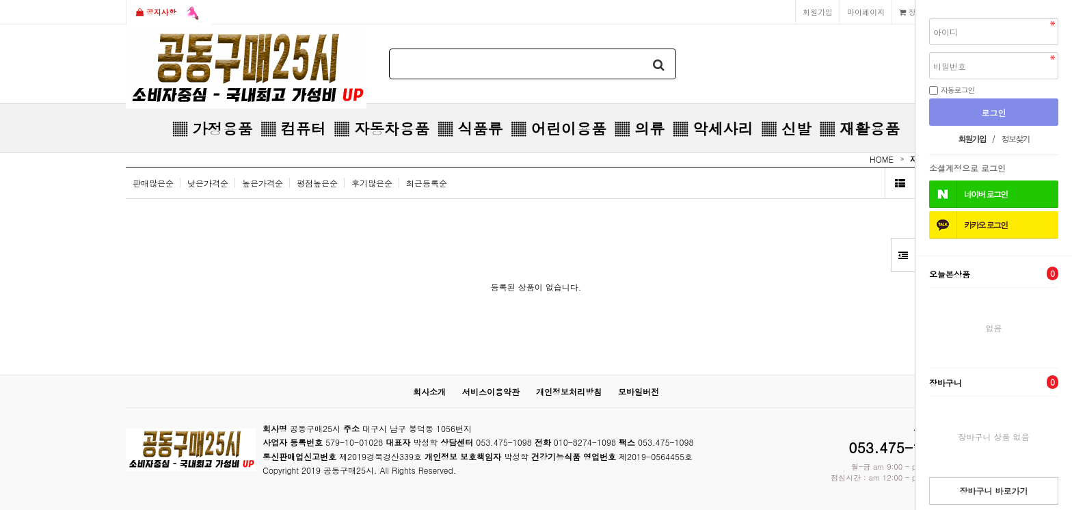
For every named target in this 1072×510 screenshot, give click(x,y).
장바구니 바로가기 (993, 490)
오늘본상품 (993, 273)
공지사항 (169, 13)
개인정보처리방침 (569, 391)
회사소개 (429, 391)
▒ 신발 (786, 128)
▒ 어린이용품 (558, 128)
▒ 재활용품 (860, 128)
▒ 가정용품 (212, 128)
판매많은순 (153, 183)
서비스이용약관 (491, 391)
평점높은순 (317, 183)
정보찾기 (1016, 138)
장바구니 (993, 382)
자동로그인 (958, 89)
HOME (882, 159)
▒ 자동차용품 (381, 128)
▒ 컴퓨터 (292, 128)
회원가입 (818, 11)
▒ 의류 (640, 128)
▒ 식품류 (470, 128)
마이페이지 (866, 11)
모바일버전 (638, 391)
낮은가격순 (207, 183)
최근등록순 (426, 183)
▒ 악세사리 (713, 128)
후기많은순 (371, 183)
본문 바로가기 (0, 0)
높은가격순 (262, 183)
